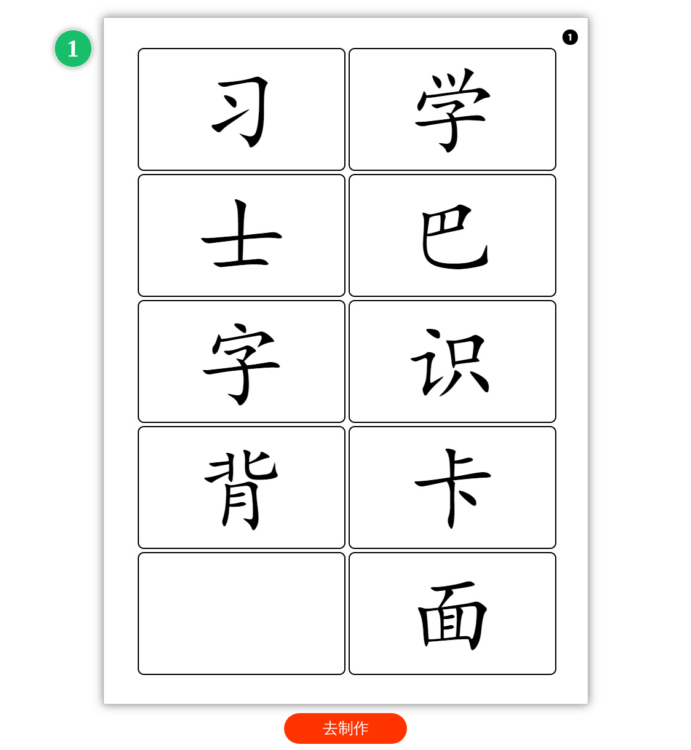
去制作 (346, 728)
